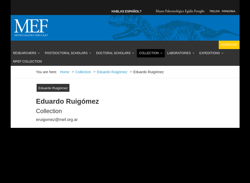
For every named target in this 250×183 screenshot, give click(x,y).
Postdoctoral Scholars (66, 53)
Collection (149, 53)
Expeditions (209, 53)
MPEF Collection (27, 61)
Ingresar (229, 45)
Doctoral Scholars (113, 53)
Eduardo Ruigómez (53, 88)
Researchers (24, 53)
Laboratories (179, 53)
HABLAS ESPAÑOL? (127, 11)
